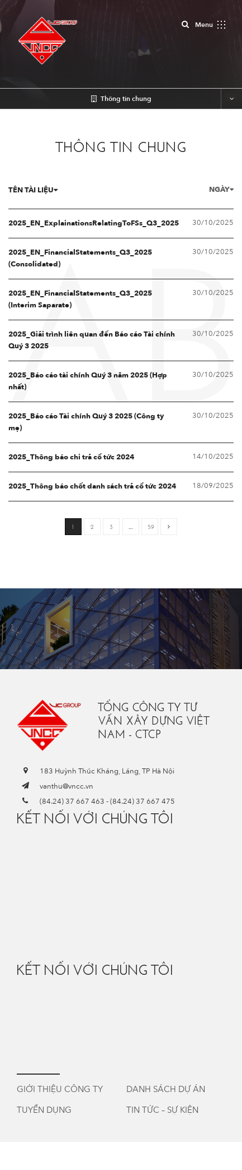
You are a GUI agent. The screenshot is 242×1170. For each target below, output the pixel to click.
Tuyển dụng (44, 1110)
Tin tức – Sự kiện (162, 1110)
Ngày (221, 190)
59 (151, 527)
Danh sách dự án (165, 1089)
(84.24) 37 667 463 (72, 801)
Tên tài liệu (33, 190)
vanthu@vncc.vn (66, 786)
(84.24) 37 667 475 (142, 801)
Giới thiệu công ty (60, 1089)
